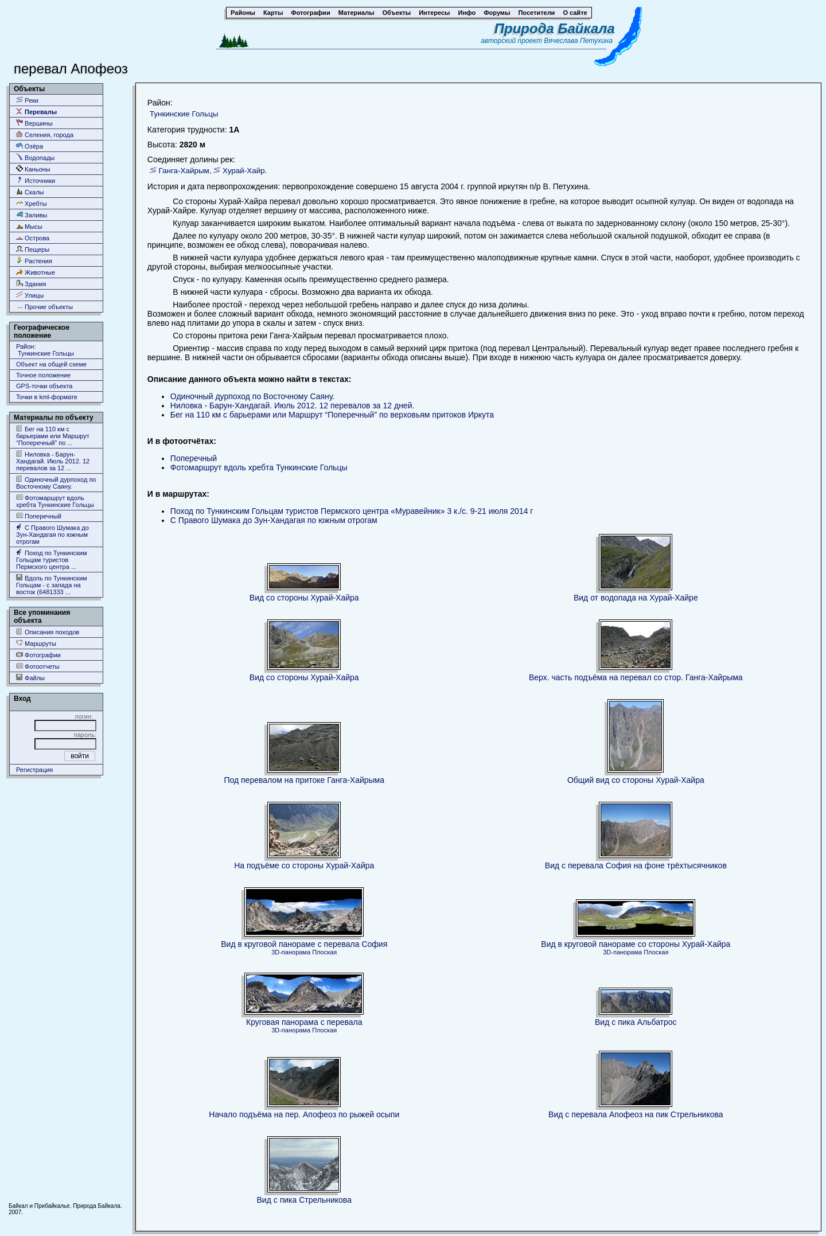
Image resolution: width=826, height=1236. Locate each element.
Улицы (30, 295)
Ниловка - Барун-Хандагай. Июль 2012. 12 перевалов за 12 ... (52, 460)
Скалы (30, 192)
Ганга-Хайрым (184, 170)
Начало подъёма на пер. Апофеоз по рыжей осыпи (304, 1114)
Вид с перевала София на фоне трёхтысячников (636, 865)
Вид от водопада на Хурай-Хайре (636, 597)
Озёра (29, 146)
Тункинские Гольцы (184, 114)
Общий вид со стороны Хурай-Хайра (635, 780)
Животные (35, 272)
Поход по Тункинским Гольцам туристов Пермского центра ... (51, 559)
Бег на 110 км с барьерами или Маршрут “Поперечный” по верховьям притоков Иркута (332, 414)
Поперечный (38, 516)
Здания (31, 283)
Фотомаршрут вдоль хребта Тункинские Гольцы (55, 501)
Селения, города (44, 134)
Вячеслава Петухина (578, 41)
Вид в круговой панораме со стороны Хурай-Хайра (635, 944)
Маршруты (36, 643)
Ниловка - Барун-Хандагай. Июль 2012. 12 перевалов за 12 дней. (292, 405)
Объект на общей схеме (51, 364)
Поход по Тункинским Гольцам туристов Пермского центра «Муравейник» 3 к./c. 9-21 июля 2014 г (351, 511)
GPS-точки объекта (44, 386)
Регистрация (34, 769)
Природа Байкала (554, 28)
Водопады (35, 157)
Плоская (324, 952)
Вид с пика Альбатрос (636, 1022)
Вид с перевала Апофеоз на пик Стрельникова (635, 1114)
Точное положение (43, 375)
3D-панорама (290, 952)
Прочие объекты (44, 306)
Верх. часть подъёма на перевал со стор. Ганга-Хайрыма (636, 677)
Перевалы (36, 111)
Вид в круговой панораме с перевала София (304, 944)
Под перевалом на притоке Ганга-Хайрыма (304, 780)
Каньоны (33, 169)
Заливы (31, 215)
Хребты (31, 203)
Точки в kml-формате (46, 396)
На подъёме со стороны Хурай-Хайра (304, 865)
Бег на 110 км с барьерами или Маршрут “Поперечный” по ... (52, 435)
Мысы (29, 226)
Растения (34, 260)
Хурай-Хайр (244, 170)
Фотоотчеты (38, 666)
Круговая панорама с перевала (304, 1022)
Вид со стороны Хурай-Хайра (304, 597)
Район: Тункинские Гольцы (45, 350)
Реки (27, 100)
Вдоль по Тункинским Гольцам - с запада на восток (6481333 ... (51, 584)
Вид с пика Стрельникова (304, 1199)
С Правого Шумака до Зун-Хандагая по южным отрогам (52, 534)
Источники (35, 180)
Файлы (30, 677)
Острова (32, 237)
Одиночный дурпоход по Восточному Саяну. (56, 482)
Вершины (34, 123)
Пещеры (32, 249)
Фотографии (38, 654)
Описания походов (47, 631)
